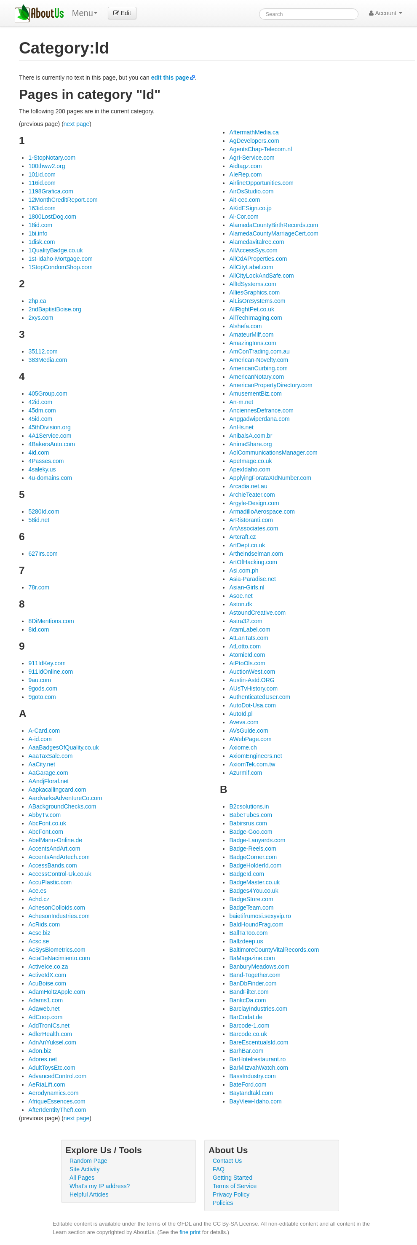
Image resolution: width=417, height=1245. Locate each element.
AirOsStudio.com (251, 191)
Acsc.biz (39, 932)
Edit (122, 13)
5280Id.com (43, 511)
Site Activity (85, 1169)
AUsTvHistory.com (253, 688)
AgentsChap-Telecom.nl (260, 149)
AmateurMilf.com (251, 334)
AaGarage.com (48, 772)
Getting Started (232, 1177)
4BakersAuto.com (51, 444)
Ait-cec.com (244, 199)
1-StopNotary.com (51, 157)
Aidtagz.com (245, 166)
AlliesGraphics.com (254, 292)
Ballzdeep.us (246, 941)
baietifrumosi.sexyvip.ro (260, 916)
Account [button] (385, 13)
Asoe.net (240, 595)
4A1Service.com (49, 435)
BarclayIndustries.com (258, 1008)
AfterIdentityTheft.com (57, 1109)
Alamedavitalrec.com (256, 241)
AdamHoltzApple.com (56, 991)
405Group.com (47, 393)
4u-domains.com (50, 477)
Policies (223, 1202)
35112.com (42, 351)
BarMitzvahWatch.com (258, 1067)
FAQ (219, 1169)
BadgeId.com (246, 873)
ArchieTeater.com (252, 494)
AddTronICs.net (49, 1025)
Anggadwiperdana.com (259, 418)
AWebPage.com (250, 739)
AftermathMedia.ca (254, 132)
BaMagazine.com (252, 958)
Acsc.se (38, 941)
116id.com (42, 182)
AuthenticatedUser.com (259, 696)
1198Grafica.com (50, 191)
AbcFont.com (45, 831)
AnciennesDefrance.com (261, 410)
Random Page (88, 1160)
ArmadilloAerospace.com (262, 511)
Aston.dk (240, 604)
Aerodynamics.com (53, 1093)
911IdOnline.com (50, 671)
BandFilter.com (248, 991)
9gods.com (42, 688)
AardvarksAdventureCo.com (65, 798)
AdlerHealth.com (50, 1034)
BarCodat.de (245, 1017)
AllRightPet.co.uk (251, 309)
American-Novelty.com (258, 359)
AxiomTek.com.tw (252, 764)
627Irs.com (42, 553)
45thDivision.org (49, 427)
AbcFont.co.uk (47, 823)
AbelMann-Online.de (55, 840)
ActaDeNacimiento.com (59, 958)
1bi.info (37, 233)
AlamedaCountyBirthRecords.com (273, 225)
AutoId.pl (240, 713)
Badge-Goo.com (250, 831)
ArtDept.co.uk (247, 545)
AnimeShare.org (250, 444)
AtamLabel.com (249, 629)
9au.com (39, 680)
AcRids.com (44, 924)
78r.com (38, 587)
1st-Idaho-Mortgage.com (60, 258)
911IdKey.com (46, 663)
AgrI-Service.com (251, 157)
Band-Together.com (254, 975)
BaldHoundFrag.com (256, 924)
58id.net (38, 520)
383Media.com (47, 359)
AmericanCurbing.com (258, 368)
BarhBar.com (246, 1050)
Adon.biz (39, 1050)
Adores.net (42, 1059)
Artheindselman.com (256, 553)
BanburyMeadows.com (259, 966)
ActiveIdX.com (47, 975)
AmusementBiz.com (255, 393)
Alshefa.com (245, 326)
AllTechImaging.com (255, 317)
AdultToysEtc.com (51, 1067)
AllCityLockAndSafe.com (261, 275)
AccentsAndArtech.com (59, 857)
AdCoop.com (45, 1017)
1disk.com (41, 241)
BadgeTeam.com (251, 907)
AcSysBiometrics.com (56, 949)
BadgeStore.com (251, 899)
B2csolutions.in (249, 806)
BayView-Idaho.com (255, 1101)
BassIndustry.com (252, 1076)
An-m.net (241, 402)
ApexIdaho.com (249, 469)
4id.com (38, 452)
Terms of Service (235, 1186)
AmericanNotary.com (256, 376)
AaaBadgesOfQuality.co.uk (63, 747)
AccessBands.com (52, 865)
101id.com (42, 174)
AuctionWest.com (252, 671)
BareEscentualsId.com (258, 1042)
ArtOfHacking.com (253, 562)
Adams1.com (45, 1000)
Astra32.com (245, 621)
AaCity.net (41, 764)
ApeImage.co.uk (250, 461)
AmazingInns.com (252, 343)
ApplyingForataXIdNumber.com (270, 477)
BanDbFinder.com (252, 983)
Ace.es (37, 890)
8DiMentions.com (51, 621)
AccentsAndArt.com (54, 848)
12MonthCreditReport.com (62, 199)
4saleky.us (42, 469)
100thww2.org (46, 166)
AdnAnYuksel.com (52, 1042)
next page (77, 123)
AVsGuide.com (248, 730)
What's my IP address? (100, 1186)
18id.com (40, 225)
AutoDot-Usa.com (252, 705)
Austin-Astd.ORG (251, 680)
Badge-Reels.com (252, 848)
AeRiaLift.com (46, 1084)
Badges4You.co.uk (253, 890)
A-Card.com (44, 730)
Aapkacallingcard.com (57, 789)
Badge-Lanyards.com (257, 840)
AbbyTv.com (44, 814)
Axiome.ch (243, 747)
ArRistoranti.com (251, 520)
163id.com (42, 208)
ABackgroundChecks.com (62, 806)
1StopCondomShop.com (60, 267)
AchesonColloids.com (56, 907)
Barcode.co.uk (248, 1034)
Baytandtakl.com (251, 1093)
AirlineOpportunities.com (261, 182)
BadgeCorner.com (253, 857)
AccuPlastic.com (50, 882)
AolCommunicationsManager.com (273, 452)
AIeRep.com (245, 174)
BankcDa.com (247, 1000)
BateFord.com (247, 1084)
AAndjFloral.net (48, 781)
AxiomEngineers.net (255, 755)
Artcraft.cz (242, 536)
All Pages (82, 1177)
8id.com (38, 629)
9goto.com (42, 696)
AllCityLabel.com (251, 267)
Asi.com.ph (243, 570)
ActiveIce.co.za (48, 966)
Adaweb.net (43, 1008)
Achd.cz (38, 899)
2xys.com (40, 317)
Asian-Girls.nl (246, 587)
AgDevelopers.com (254, 140)
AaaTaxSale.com (50, 755)
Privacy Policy (231, 1194)
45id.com (40, 418)
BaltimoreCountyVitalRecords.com (274, 949)
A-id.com (39, 739)
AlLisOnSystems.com (257, 300)
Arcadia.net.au (248, 486)
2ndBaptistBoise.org (54, 309)
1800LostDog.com (52, 216)
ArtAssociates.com (253, 528)
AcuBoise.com (47, 983)
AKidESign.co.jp (250, 208)
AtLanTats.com (248, 638)
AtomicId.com (247, 654)
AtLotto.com (245, 646)
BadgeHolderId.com (255, 865)
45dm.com (42, 410)
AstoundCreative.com (257, 612)
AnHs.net (241, 427)
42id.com (40, 402)
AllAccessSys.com (253, 250)
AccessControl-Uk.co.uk (59, 873)
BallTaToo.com (248, 932)
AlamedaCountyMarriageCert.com (273, 233)
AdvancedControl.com (57, 1076)
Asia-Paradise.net (252, 579)
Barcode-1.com (249, 1025)
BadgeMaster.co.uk (254, 882)
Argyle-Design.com (254, 503)
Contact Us (227, 1160)
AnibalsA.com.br (250, 435)
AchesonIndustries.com (59, 916)
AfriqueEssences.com (56, 1101)
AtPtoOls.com (247, 663)
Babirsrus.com (248, 823)
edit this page (170, 77)
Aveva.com (243, 722)
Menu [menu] (84, 13)
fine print (189, 1232)
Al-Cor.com (243, 216)
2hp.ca (37, 300)
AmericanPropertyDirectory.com (270, 385)
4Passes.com (46, 461)
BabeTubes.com (250, 814)
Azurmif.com (245, 772)
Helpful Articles (89, 1194)
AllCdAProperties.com (258, 258)
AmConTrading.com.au (259, 351)
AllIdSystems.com (252, 284)
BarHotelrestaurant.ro (257, 1059)
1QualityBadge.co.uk (55, 250)
